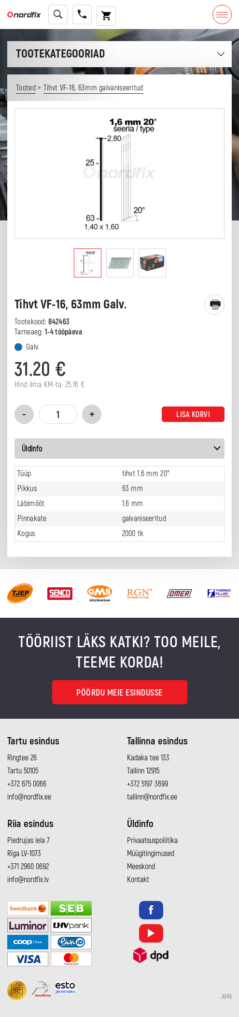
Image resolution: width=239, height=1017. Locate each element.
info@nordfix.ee (29, 797)
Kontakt (138, 880)
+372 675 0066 (26, 784)
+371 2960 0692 (28, 867)
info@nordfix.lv (28, 880)
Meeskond (141, 867)
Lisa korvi (193, 415)
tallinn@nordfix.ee (152, 797)
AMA (227, 996)
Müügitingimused (150, 853)
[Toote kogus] (58, 414)
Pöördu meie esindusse (119, 692)
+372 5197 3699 (147, 784)
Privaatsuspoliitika (152, 840)
